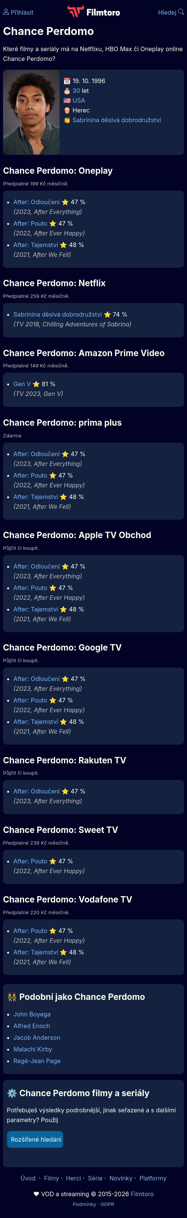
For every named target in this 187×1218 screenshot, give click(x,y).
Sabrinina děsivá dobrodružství (117, 120)
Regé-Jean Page (37, 1061)
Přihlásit (18, 12)
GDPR (107, 1204)
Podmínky (84, 1204)
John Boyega (32, 1014)
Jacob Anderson (37, 1037)
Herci (73, 1178)
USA (79, 100)
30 (76, 90)
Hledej (171, 12)
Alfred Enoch (32, 1026)
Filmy (51, 1178)
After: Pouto (31, 223)
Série (95, 1178)
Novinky (120, 1178)
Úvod (28, 1178)
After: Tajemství (36, 245)
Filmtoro (142, 1194)
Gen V (22, 384)
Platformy (153, 1178)
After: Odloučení (37, 202)
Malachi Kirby (33, 1049)
